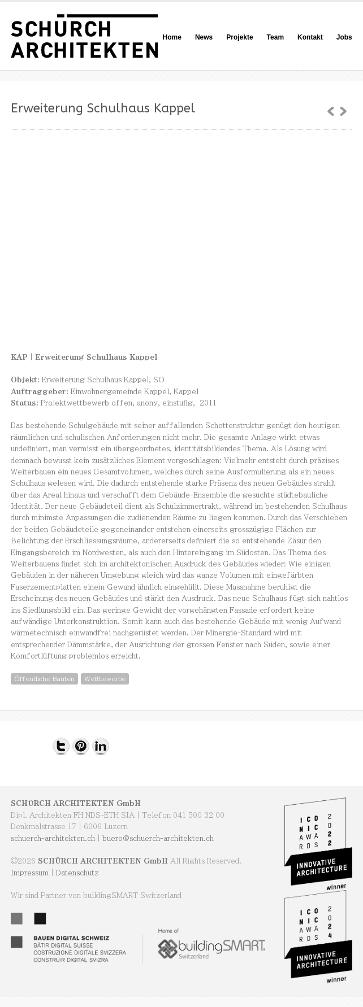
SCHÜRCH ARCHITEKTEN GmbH (76, 803)
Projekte (239, 37)
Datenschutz (77, 872)
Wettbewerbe (105, 678)
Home (172, 37)
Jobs (344, 37)
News (204, 37)
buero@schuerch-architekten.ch (158, 838)
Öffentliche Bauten (44, 678)
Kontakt (310, 37)
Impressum (30, 872)
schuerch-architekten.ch (53, 838)
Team (275, 37)
